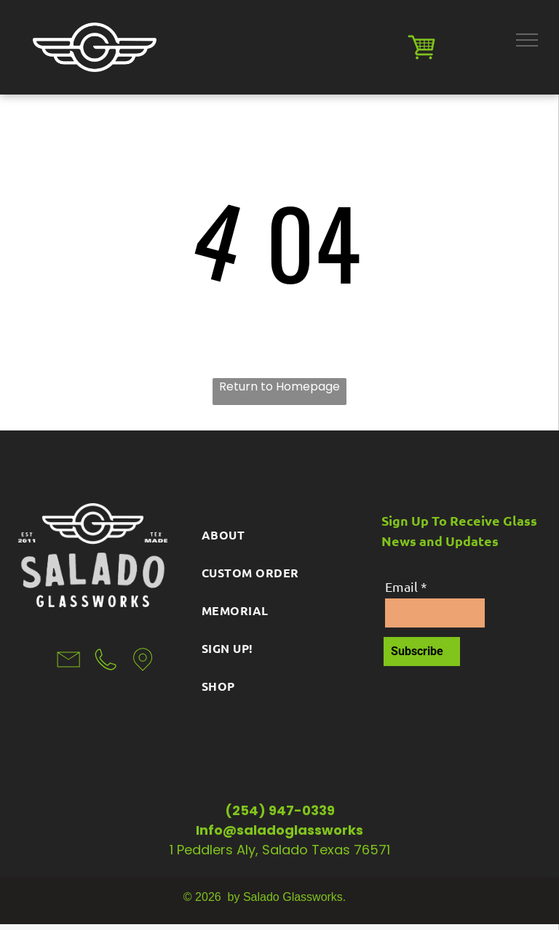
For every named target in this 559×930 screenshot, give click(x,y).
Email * (406, 586)
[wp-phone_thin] (105, 677)
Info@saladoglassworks (279, 830)
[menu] (527, 40)
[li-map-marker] (142, 677)
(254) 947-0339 (280, 810)
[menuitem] (279, 531)
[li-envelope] (68, 677)
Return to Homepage (279, 386)
